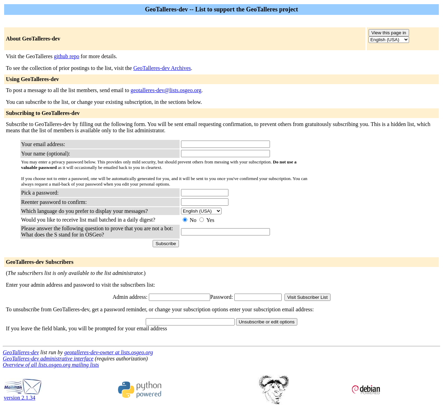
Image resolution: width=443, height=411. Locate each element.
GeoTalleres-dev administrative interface (48, 358)
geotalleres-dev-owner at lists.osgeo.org (108, 352)
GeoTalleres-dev (21, 352)
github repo (66, 56)
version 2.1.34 (23, 395)
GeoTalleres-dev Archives (162, 68)
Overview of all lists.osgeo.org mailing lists (51, 365)
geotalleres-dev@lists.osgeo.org (165, 90)
